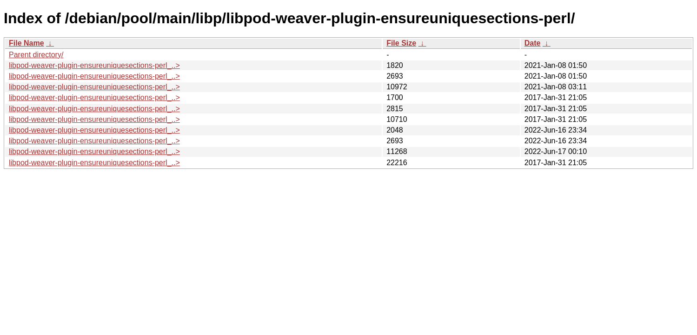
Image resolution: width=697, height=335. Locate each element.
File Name (26, 43)
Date (532, 43)
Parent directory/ (36, 55)
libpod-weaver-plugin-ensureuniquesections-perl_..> (94, 65)
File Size (401, 43)
